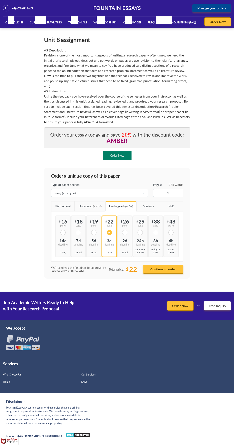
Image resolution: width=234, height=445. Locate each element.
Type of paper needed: (65, 184)
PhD (167, 204)
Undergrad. (87, 204)
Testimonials (77, 22)
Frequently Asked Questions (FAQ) (172, 22)
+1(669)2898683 (22, 8)
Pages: (157, 184)
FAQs (84, 381)
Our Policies (14, 22)
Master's (145, 204)
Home (6, 381)
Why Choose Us (12, 374)
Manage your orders (211, 8)
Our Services (132, 22)
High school (61, 204)
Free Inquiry (217, 306)
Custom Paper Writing (46, 22)
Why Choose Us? (104, 22)
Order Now (218, 22)
